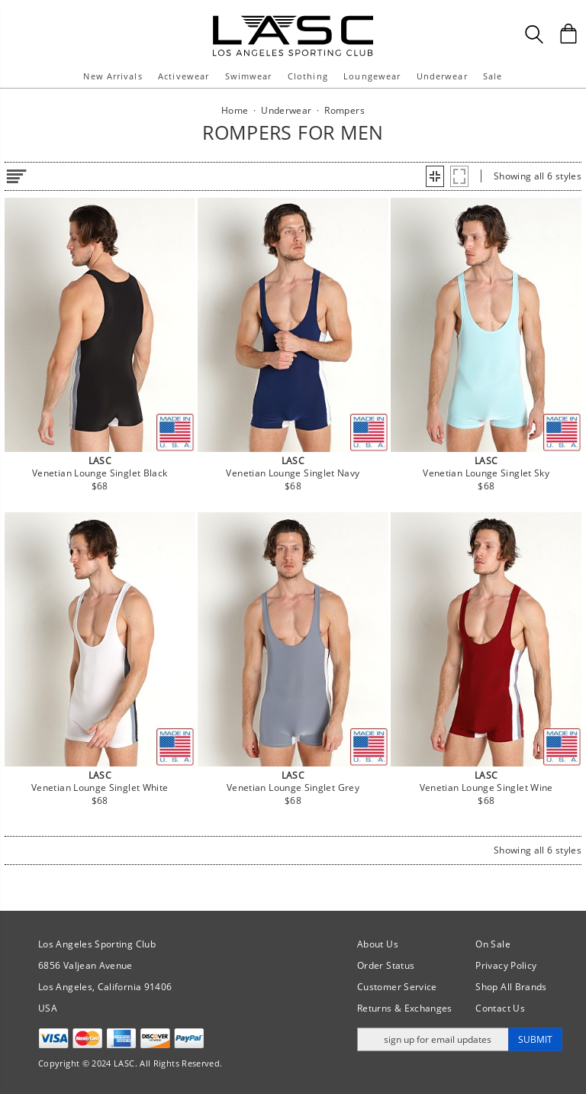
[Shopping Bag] (568, 34)
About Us (377, 943)
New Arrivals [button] (112, 76)
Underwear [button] (442, 76)
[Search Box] (534, 34)
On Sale (492, 943)
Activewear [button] (183, 76)
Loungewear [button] (372, 76)
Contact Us (500, 1008)
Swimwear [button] (248, 76)
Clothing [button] (308, 76)
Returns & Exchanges (404, 1008)
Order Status (385, 965)
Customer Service (397, 986)
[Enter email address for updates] (433, 1039)
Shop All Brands (510, 986)
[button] (435, 176)
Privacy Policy (505, 965)
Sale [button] (492, 76)
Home (234, 110)
